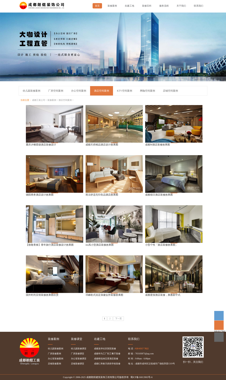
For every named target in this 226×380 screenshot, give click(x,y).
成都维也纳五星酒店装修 (106, 358)
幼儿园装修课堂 (78, 348)
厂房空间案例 (55, 90)
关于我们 (181, 6)
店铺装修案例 (54, 363)
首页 (97, 6)
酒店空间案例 (65, 100)
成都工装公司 (38, 100)
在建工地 (129, 6)
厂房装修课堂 (77, 353)
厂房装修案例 (54, 353)
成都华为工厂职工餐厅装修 (107, 353)
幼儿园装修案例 (31, 90)
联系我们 (198, 6)
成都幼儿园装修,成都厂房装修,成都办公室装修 (42, 5)
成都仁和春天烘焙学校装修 (107, 363)
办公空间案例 (78, 90)
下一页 (118, 318)
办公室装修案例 (55, 358)
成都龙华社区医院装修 (105, 348)
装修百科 (146, 6)
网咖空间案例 (147, 90)
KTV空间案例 (124, 90)
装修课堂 (76, 339)
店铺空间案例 (170, 90)
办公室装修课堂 (78, 358)
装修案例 (112, 6)
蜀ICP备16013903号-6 (141, 377)
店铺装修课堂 (77, 363)
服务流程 (164, 6)
